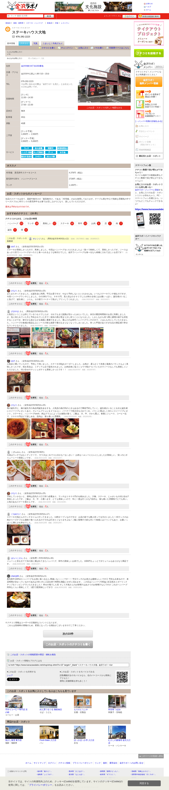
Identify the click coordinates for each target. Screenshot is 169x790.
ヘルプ (148, 7)
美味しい (49, 223)
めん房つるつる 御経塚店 (51, 709)
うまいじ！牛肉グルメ (53, 43)
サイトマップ (40, 763)
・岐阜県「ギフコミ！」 (108, 774)
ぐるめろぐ (16, 514)
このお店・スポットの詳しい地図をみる (104, 108)
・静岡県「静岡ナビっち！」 (109, 771)
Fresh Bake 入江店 (48, 740)
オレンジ (37, 238)
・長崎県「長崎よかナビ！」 (140, 771)
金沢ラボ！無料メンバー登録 (149, 82)
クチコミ (24, 43)
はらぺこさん (17, 558)
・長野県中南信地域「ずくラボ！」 (143, 774)
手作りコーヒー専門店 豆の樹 (16, 710)
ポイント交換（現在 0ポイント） (147, 143)
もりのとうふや (81, 709)
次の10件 (68, 633)
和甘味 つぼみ (114, 709)
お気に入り (83, 48)
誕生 (12, 230)
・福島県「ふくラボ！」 (45, 774)
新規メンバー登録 (149, 16)
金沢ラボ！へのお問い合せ (131, 763)
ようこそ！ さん (112, 16)
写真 (35, 43)
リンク (98, 763)
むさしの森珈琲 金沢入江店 (119, 741)
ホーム (148, 10)
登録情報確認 (145, 150)
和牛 (82, 223)
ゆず (13, 246)
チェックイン (67, 48)
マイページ (144, 136)
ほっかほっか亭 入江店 (84, 740)
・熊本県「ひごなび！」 (76, 771)
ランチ (33, 223)
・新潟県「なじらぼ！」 (76, 774)
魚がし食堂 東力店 (13, 740)
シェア (10, 675)
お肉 (96, 223)
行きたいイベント (147, 131)
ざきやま (15, 311)
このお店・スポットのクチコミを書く (68, 644)
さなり (14, 291)
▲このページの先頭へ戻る (151, 756)
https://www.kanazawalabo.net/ (152, 209)
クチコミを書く (49, 48)
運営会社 (113, 763)
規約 (105, 763)
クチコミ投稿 (64, 763)
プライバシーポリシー (82, 763)
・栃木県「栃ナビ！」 (44, 771)
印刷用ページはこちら (119, 48)
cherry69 (15, 576)
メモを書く (99, 48)
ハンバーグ (15, 223)
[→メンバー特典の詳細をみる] (148, 121)
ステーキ (67, 223)
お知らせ (149, 3)
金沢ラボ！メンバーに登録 (147, 190)
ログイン (129, 16)
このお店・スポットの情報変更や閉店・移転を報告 (33, 654)
